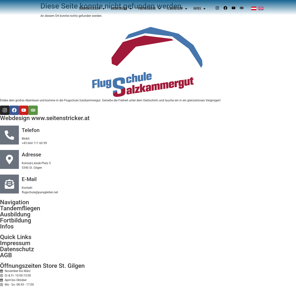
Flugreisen (177, 8)
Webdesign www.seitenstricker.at (45, 118)
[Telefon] (9, 135)
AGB (6, 255)
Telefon (31, 130)
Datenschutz (17, 249)
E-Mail (29, 179)
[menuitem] (253, 8)
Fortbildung (149, 8)
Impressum (15, 243)
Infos (199, 8)
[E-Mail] (9, 184)
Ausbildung (122, 8)
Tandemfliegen (92, 8)
